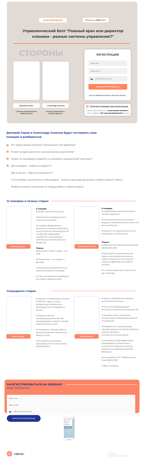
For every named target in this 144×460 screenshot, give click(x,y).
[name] (107, 63)
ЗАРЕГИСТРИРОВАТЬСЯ (107, 87)
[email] (107, 71)
